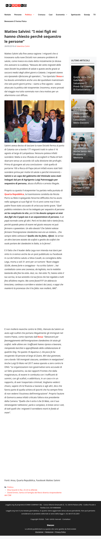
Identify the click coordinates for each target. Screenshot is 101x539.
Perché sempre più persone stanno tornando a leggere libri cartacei (82, 184)
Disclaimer (39, 532)
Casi (50, 14)
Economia (62, 14)
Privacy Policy (60, 532)
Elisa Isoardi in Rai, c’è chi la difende (22, 490)
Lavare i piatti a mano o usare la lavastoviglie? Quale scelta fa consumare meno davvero (82, 115)
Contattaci (66, 519)
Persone (18, 14)
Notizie (7, 14)
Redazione (49, 532)
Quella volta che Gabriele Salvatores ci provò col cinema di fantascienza (82, 83)
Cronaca (41, 14)
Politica (30, 14)
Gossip (87, 14)
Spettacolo (75, 14)
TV (94, 14)
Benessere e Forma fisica (15, 21)
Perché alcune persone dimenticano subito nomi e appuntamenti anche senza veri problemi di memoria (82, 146)
